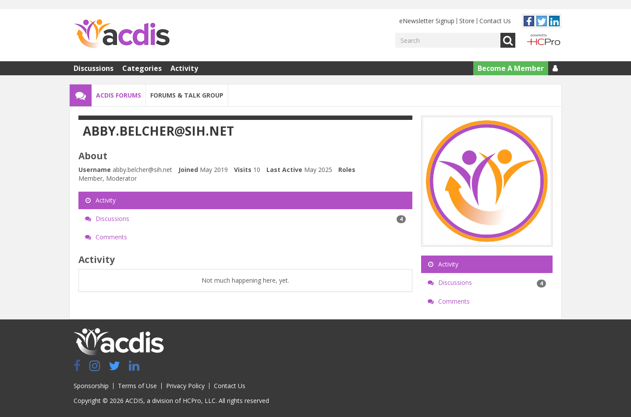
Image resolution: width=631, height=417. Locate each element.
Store (467, 21)
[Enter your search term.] (447, 40)
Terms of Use (137, 386)
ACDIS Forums (118, 95)
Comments (106, 237)
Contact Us (495, 21)
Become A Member (511, 68)
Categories (142, 68)
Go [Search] (507, 40)
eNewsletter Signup (426, 21)
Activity (184, 68)
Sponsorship (91, 386)
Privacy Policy (185, 386)
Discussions (93, 68)
